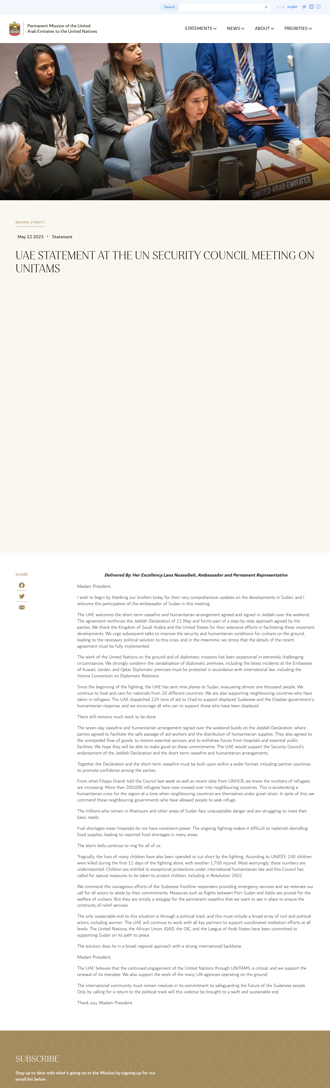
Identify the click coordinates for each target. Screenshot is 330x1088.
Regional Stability (30, 222)
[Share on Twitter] (22, 597)
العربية (280, 6)
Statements (198, 28)
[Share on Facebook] (22, 586)
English (292, 7)
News (233, 28)
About (262, 28)
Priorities (296, 28)
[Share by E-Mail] (22, 608)
